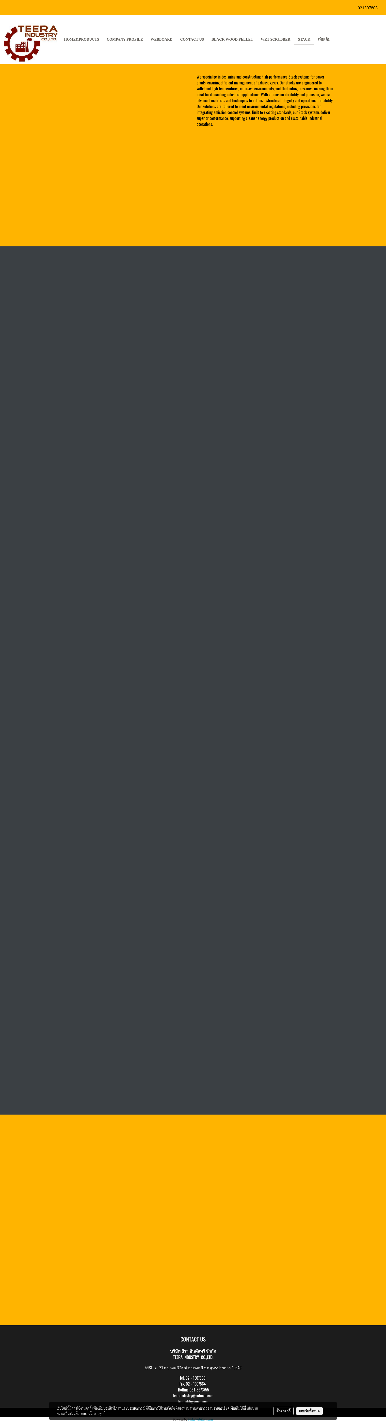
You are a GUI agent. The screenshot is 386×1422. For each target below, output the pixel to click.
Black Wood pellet (232, 39)
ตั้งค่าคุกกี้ (283, 1411)
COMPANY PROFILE (125, 39)
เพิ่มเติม (324, 39)
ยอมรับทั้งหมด (309, 1411)
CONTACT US (192, 39)
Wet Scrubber (275, 39)
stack (304, 39)
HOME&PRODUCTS (81, 39)
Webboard (162, 39)
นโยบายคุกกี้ (96, 1413)
